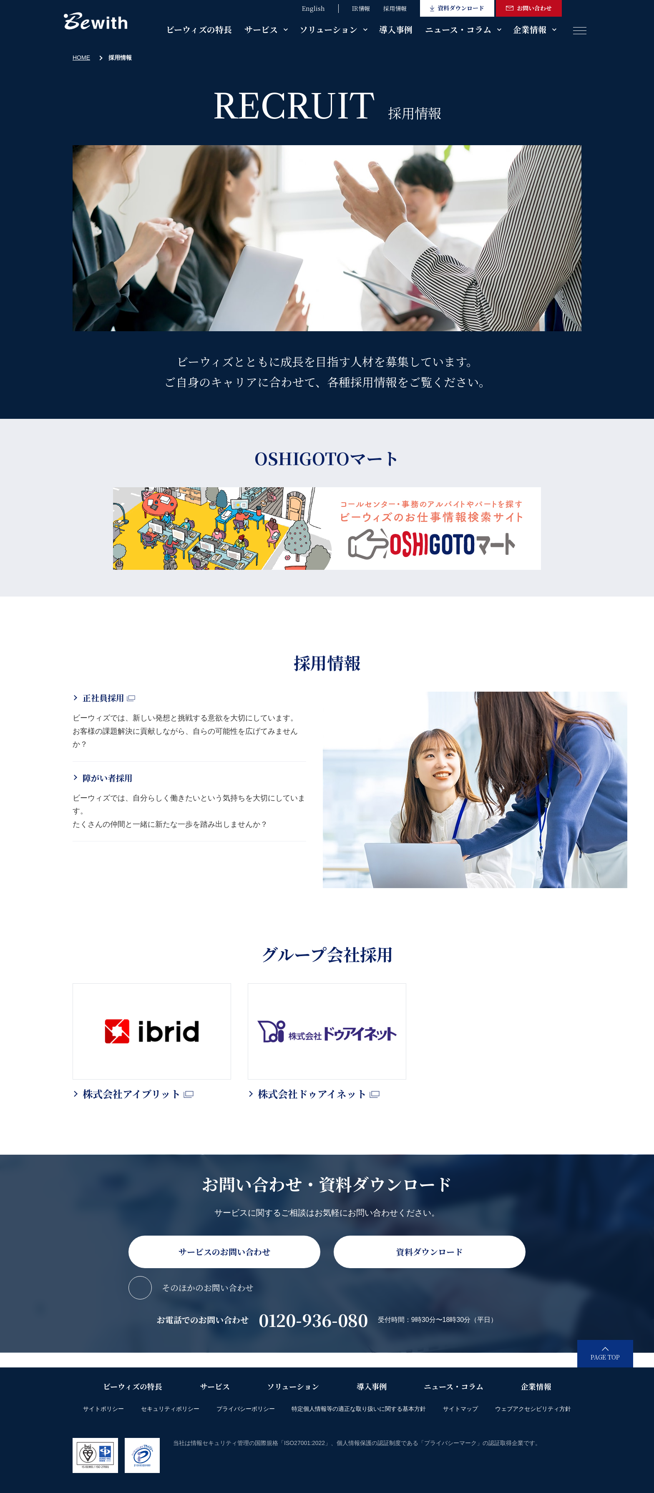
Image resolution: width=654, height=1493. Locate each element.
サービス (261, 29)
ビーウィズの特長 (199, 29)
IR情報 (361, 8)
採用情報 (395, 8)
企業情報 (529, 29)
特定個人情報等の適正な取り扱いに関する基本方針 (359, 1408)
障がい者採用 (108, 778)
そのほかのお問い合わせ (208, 1288)
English (313, 8)
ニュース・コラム (458, 29)
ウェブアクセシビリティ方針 (533, 1408)
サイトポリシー (103, 1408)
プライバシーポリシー (245, 1408)
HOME (81, 57)
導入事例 (396, 29)
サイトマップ (460, 1408)
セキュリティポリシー (170, 1408)
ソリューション (328, 29)
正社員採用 (109, 698)
